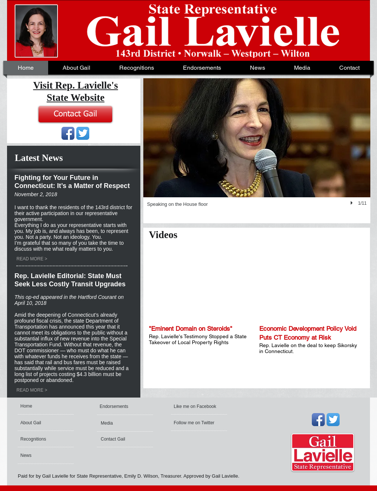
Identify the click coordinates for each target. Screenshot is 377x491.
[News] (40, 455)
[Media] (122, 423)
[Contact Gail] (75, 114)
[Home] (48, 406)
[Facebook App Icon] (67, 133)
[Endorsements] (119, 406)
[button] (257, 68)
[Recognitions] (40, 439)
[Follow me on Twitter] (195, 422)
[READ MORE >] (31, 259)
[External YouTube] (199, 284)
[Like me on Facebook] (195, 406)
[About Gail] (41, 422)
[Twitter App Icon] (82, 133)
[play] (352, 203)
